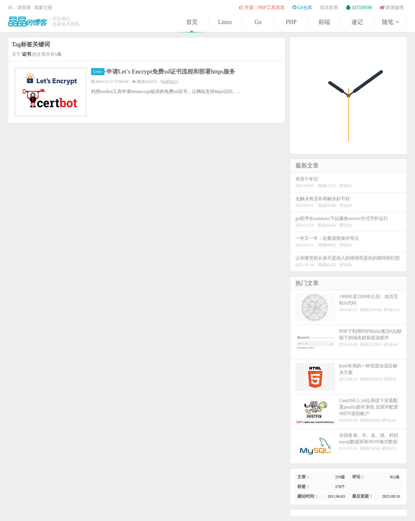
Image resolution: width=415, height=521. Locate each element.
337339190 (359, 7)
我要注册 (43, 7)
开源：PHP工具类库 (261, 7)
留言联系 (329, 7)
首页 (192, 22)
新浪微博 (392, 7)
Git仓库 (302, 7)
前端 (324, 22)
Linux (225, 22)
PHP (291, 22)
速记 (357, 22)
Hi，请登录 (19, 7)
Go (258, 22)
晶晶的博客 (27, 21)
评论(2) (169, 81)
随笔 (390, 22)
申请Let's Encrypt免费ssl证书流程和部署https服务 (170, 71)
